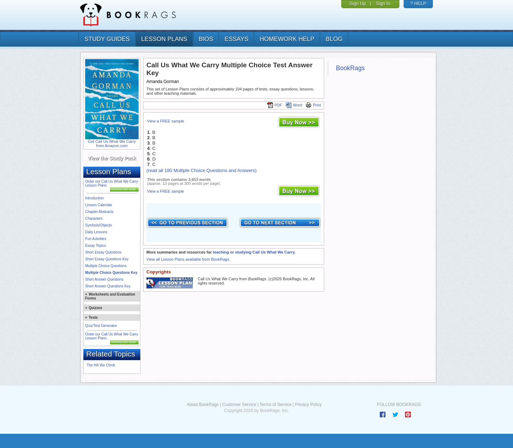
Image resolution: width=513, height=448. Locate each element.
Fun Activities (95, 239)
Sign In (383, 3)
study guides (107, 39)
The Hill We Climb (101, 365)
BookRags (350, 68)
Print (313, 105)
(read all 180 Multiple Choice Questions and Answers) (201, 170)
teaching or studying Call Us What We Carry (253, 252)
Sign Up (357, 3)
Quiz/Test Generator (101, 326)
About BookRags (203, 404)
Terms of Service (275, 404)
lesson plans (164, 39)
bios (206, 39)
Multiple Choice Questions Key (111, 273)
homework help (287, 39)
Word (294, 105)
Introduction (94, 198)
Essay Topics (95, 246)
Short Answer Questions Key (107, 286)
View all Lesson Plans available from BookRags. (188, 259)
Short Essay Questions (103, 252)
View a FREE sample (165, 121)
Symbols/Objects (98, 225)
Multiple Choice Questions (105, 266)
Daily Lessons (96, 232)
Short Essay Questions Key (107, 259)
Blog (334, 39)
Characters (94, 218)
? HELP (418, 3)
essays (236, 39)
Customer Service (239, 404)
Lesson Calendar (98, 205)
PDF (274, 105)
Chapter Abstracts (99, 212)
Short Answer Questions (104, 279)
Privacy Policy (308, 404)
